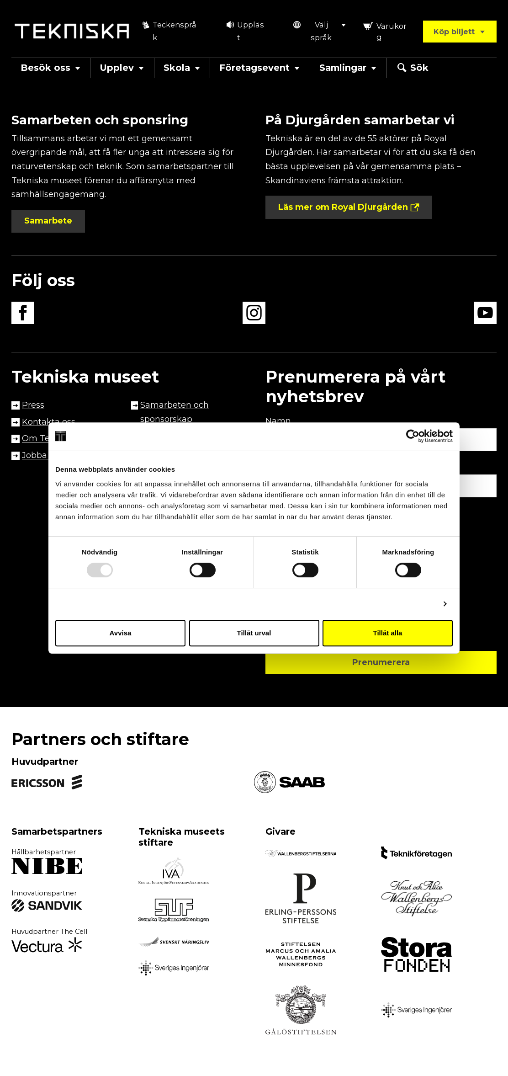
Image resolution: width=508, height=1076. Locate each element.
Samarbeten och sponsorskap (174, 412)
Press (33, 405)
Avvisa (121, 633)
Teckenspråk (168, 31)
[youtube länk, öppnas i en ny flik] (485, 315)
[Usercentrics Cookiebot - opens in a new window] (413, 436)
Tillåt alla (387, 633)
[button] (319, 31)
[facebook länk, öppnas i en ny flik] (22, 315)
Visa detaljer (414, 603)
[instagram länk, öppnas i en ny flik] (254, 315)
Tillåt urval (254, 633)
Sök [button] (412, 68)
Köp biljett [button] (460, 31)
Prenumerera (381, 662)
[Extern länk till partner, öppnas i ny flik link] (46, 784)
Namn (278, 421)
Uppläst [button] (245, 31)
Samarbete (48, 221)
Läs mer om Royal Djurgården (343, 207)
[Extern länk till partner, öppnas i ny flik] (46, 868)
